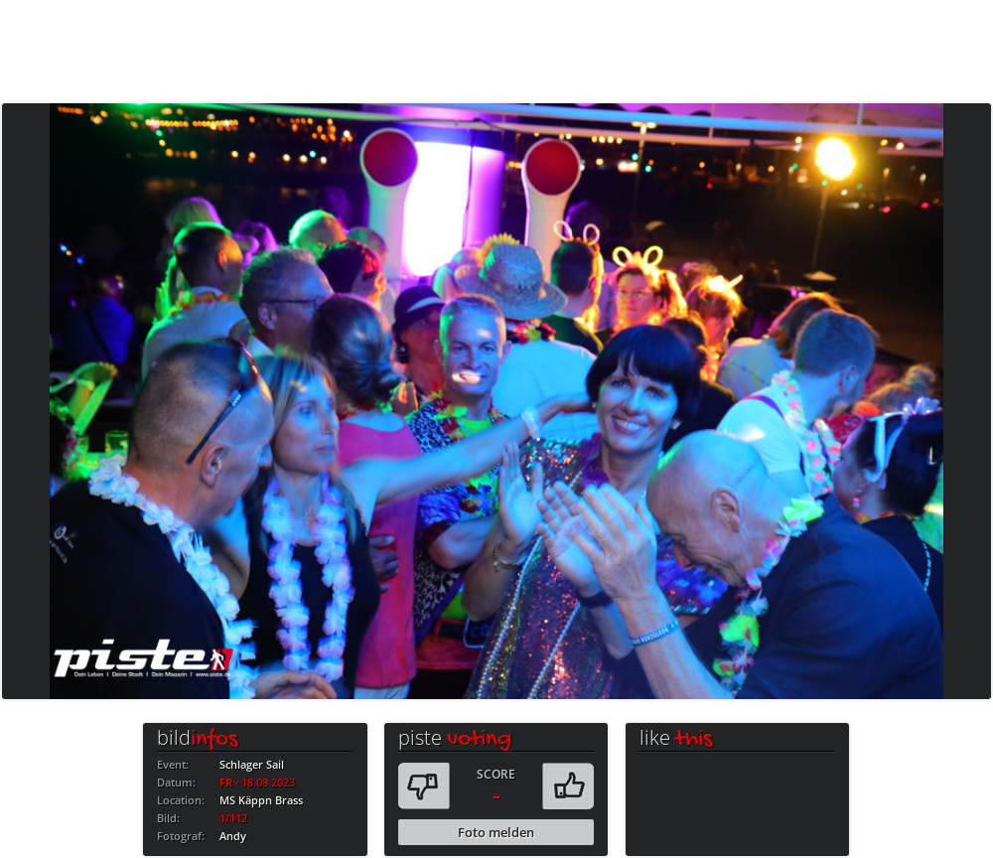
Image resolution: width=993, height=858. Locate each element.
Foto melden (496, 832)
